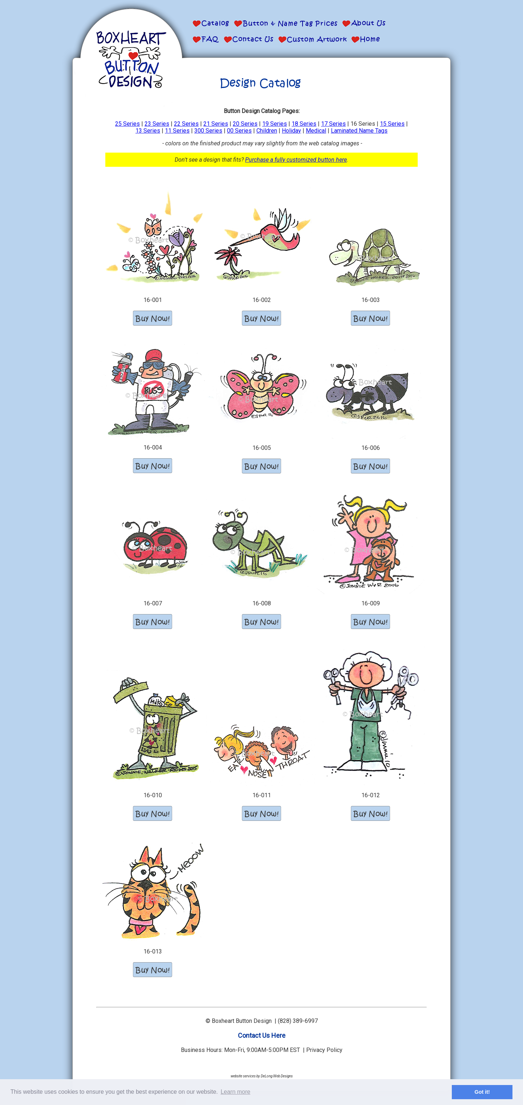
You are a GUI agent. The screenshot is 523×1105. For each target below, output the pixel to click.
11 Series (177, 130)
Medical (316, 130)
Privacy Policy (324, 1049)
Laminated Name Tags (359, 130)
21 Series (215, 123)
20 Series (245, 123)
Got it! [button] (482, 1092)
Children (266, 130)
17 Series (333, 123)
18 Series (304, 123)
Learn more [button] (235, 1092)
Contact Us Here (261, 1035)
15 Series (392, 123)
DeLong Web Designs (277, 1076)
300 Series (208, 130)
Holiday (291, 130)
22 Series (186, 123)
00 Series (239, 130)
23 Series (157, 123)
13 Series (147, 130)
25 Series (127, 123)
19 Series (274, 123)
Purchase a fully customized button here (296, 159)
